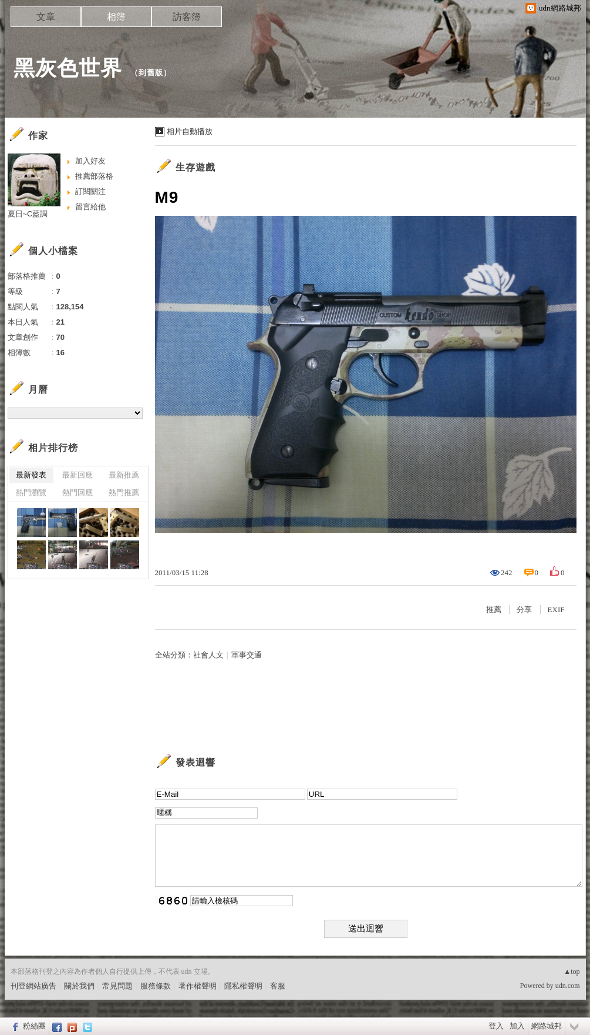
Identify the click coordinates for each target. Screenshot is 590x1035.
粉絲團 (34, 1025)
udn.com (567, 985)
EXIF (556, 609)
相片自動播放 (190, 131)
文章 (45, 17)
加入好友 (90, 160)
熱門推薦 (124, 492)
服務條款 (155, 985)
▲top (571, 971)
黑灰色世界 (68, 68)
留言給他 (90, 206)
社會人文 (208, 654)
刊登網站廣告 (33, 985)
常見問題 (117, 985)
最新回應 (77, 474)
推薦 (493, 609)
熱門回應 (77, 492)
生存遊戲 (195, 167)
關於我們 (79, 985)
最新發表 (31, 474)
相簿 (116, 17)
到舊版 (151, 72)
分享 (524, 609)
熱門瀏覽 (31, 492)
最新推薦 (124, 474)
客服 (277, 985)
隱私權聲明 (243, 985)
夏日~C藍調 (28, 213)
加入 (517, 1025)
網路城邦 (546, 1025)
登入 (496, 1025)
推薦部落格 (94, 176)
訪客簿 (187, 17)
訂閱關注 (90, 191)
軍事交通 (246, 654)
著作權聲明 (197, 985)
